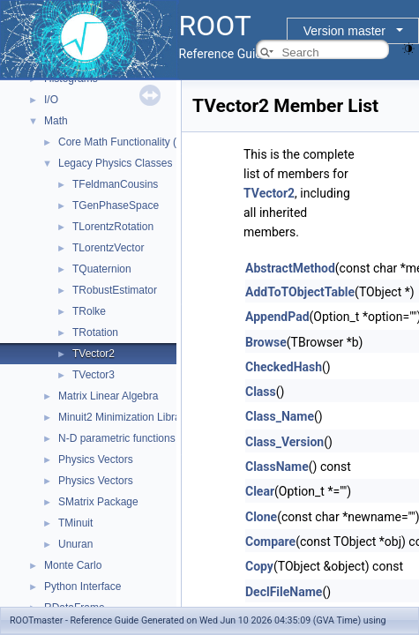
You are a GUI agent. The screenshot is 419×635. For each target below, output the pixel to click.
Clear (259, 491)
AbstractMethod (290, 268)
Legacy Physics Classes (115, 163)
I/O (51, 99)
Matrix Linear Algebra (108, 396)
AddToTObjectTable (300, 292)
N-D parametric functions (117, 438)
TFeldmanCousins (115, 184)
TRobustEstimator (114, 290)
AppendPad (277, 317)
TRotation (95, 332)
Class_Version (284, 442)
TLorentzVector (108, 248)
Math (56, 121)
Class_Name (279, 416)
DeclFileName (283, 592)
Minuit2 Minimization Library (124, 417)
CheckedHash (283, 367)
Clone (261, 517)
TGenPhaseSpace (115, 205)
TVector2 (93, 353)
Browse (266, 342)
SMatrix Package (98, 502)
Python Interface (82, 586)
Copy (259, 566)
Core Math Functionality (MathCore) (142, 142)
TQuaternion (101, 269)
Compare (270, 541)
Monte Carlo (72, 565)
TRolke (89, 311)
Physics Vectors (95, 459)
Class (260, 392)
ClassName (277, 466)
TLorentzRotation (112, 226)
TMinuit (75, 523)
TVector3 (93, 375)
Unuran (75, 544)
